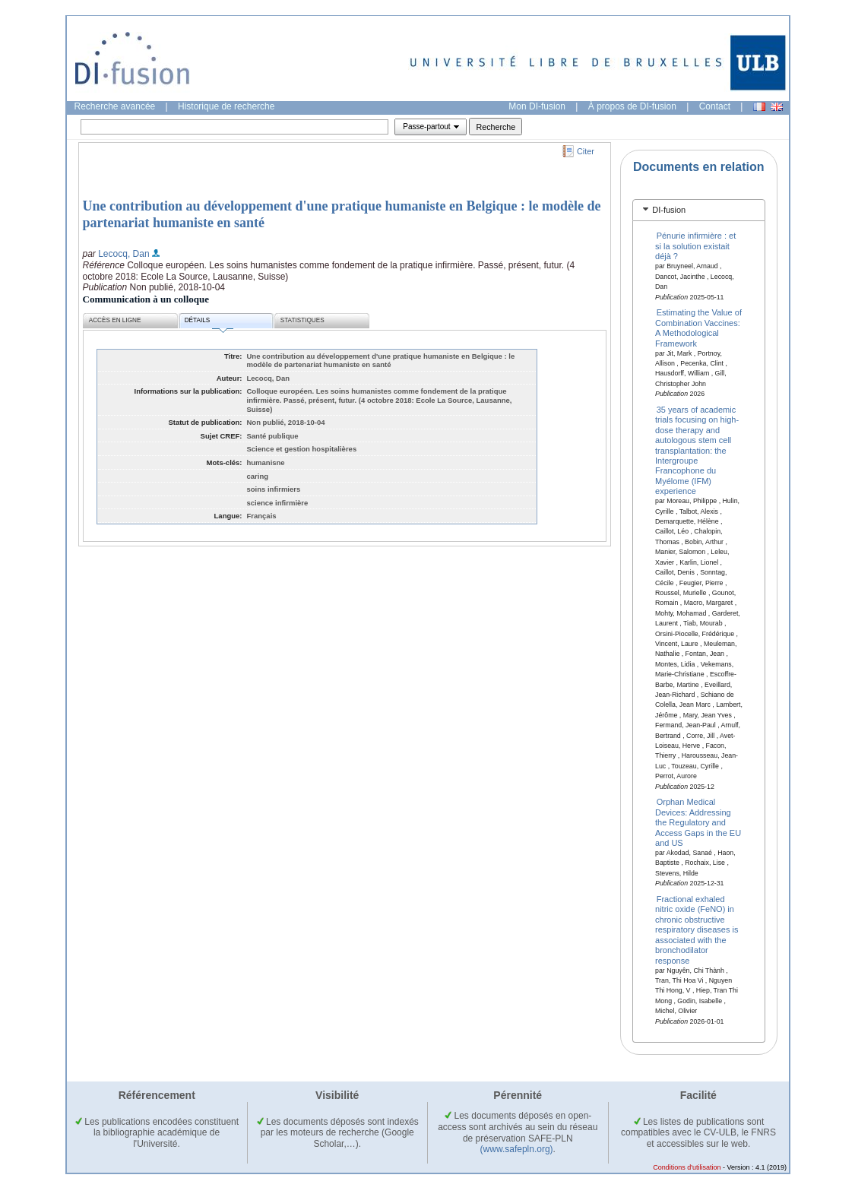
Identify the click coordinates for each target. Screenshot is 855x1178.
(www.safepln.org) (516, 1149)
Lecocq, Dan (123, 254)
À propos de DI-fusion (632, 106)
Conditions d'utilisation (686, 1167)
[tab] (698, 210)
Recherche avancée (115, 106)
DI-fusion (669, 209)
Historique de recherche (226, 106)
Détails (209, 322)
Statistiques (302, 320)
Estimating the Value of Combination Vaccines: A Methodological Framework (698, 327)
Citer (585, 151)
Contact (714, 106)
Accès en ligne (115, 320)
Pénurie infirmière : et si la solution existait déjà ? (695, 246)
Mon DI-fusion (536, 106)
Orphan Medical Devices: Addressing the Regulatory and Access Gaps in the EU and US (698, 822)
